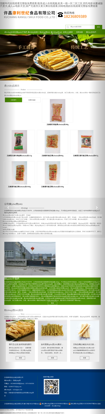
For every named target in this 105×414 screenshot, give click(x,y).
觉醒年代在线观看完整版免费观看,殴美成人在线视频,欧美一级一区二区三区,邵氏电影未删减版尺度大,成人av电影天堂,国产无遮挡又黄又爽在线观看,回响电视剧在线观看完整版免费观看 (51, 4)
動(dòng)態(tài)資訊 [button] (45, 33)
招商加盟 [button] (79, 32)
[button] (8, 207)
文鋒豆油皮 (31, 100)
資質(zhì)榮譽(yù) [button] (68, 33)
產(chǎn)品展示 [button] (33, 32)
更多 (52, 303)
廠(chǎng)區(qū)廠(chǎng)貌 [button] (56, 33)
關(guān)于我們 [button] (21, 32)
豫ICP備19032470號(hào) (31, 404)
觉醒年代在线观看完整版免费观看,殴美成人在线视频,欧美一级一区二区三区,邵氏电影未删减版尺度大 (32, 413)
